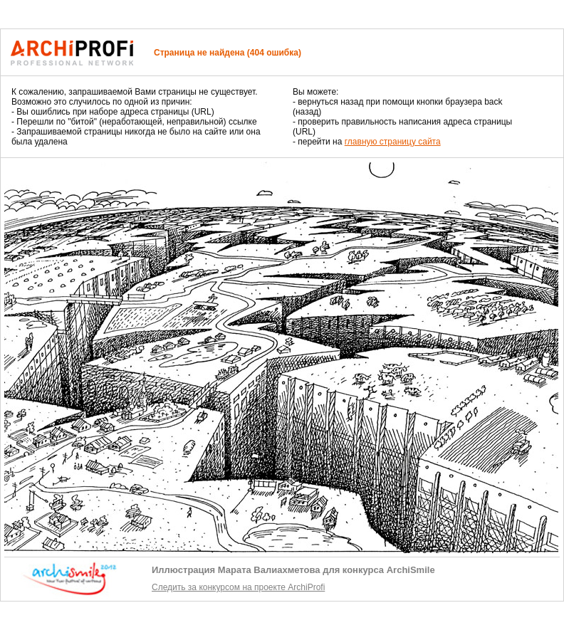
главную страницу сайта (393, 142)
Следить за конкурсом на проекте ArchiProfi (238, 587)
